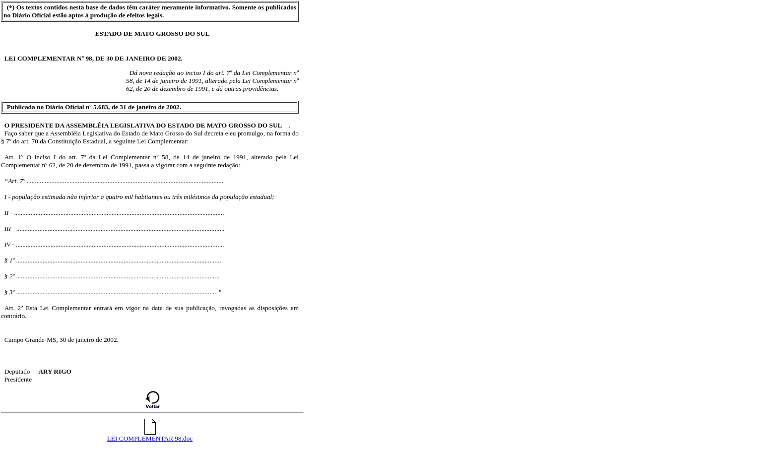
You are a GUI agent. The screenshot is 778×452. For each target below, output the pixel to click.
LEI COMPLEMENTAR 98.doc (150, 435)
